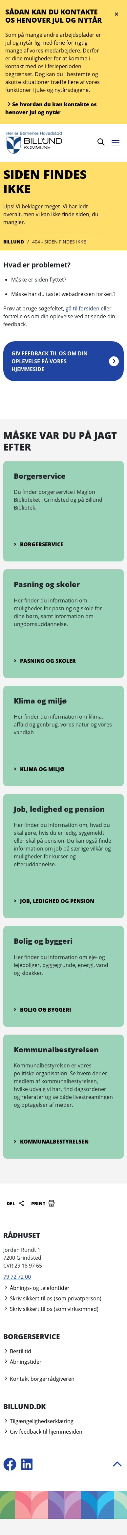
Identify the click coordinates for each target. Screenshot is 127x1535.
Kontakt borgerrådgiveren (38, 1378)
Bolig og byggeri (42, 1009)
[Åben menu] (117, 141)
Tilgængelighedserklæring (38, 1421)
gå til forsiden (82, 308)
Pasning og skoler (45, 660)
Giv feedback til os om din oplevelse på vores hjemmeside (49, 361)
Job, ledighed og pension (54, 901)
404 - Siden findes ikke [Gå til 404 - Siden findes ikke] (59, 242)
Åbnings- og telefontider (36, 1288)
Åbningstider (22, 1361)
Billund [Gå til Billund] (13, 242)
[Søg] (101, 143)
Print (43, 1203)
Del (16, 1203)
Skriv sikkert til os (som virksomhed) (50, 1309)
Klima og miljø (39, 769)
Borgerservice (38, 544)
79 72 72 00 (17, 1276)
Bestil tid (17, 1351)
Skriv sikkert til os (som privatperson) (52, 1298)
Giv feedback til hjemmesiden (42, 1431)
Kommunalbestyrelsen (51, 1141)
